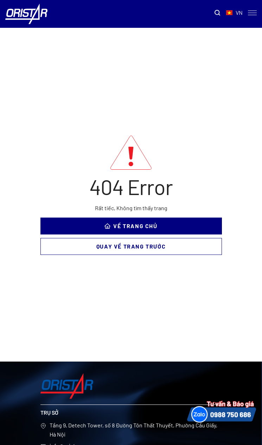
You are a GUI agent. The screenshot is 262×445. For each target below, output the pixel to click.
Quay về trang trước (131, 246)
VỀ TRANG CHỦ (130, 225)
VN (234, 12)
